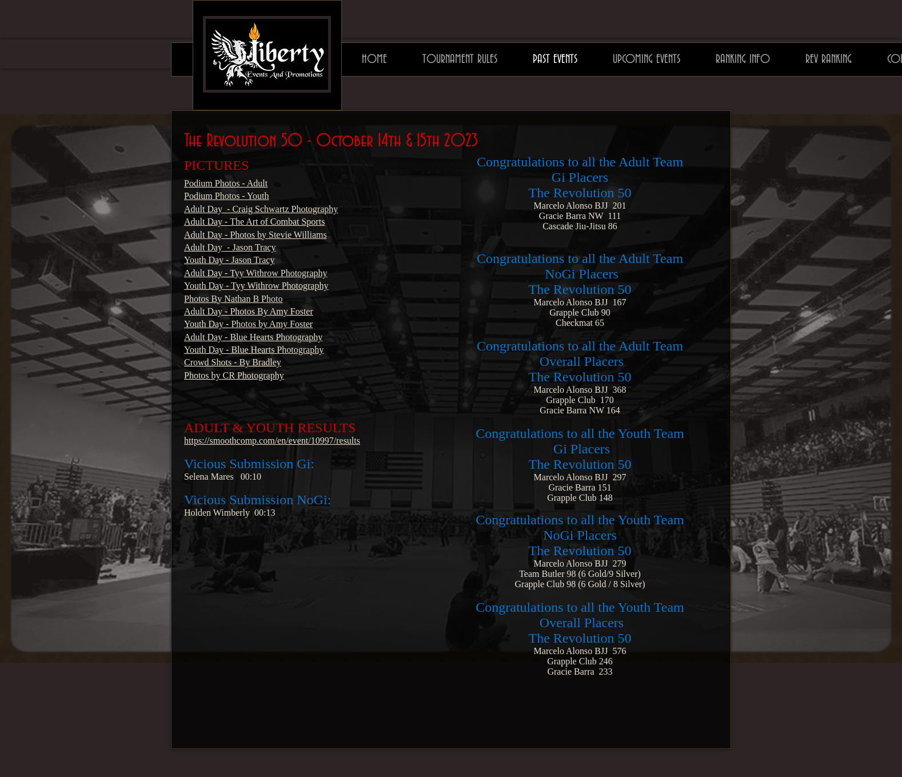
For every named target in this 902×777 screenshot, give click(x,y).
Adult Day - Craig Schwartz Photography (261, 209)
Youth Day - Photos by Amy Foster (248, 324)
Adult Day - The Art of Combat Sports (254, 221)
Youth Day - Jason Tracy (229, 260)
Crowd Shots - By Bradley (232, 362)
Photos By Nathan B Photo (233, 299)
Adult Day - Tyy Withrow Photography (256, 273)
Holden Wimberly (217, 512)
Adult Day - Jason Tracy (230, 247)
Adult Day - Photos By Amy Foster (248, 311)
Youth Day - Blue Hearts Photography (254, 349)
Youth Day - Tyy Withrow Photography (256, 285)
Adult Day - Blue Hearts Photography (253, 337)
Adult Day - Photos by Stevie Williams (255, 235)
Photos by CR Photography (234, 375)
